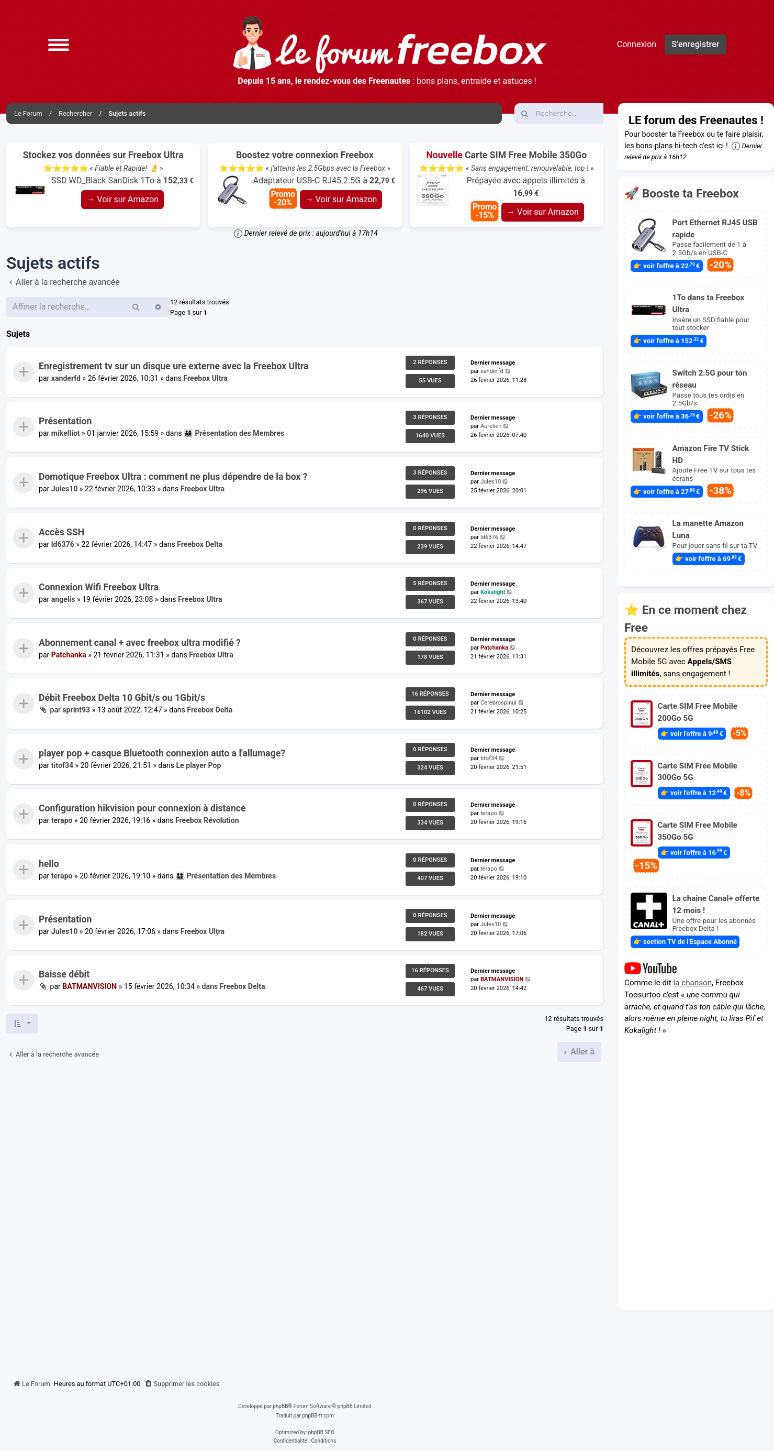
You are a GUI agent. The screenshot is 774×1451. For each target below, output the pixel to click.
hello (49, 864)
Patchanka (68, 655)
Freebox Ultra (205, 378)
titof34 (62, 765)
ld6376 (62, 544)
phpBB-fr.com (318, 1416)
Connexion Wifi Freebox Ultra (99, 587)
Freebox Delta (199, 544)
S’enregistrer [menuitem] (695, 44)
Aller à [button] (581, 1052)
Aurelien (491, 426)
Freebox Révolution (207, 821)
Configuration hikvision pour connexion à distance (142, 809)
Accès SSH (61, 532)
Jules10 (64, 489)
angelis (63, 600)
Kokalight (493, 592)
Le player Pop (198, 765)
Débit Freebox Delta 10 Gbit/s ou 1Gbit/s (122, 697)
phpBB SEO (321, 1432)
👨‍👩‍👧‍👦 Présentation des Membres (234, 434)
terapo (62, 821)
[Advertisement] (304, 1216)
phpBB (280, 1406)
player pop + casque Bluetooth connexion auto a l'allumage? (162, 753)
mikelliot (65, 434)
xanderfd (66, 378)
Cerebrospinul (498, 703)
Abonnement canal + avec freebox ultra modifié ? (140, 642)
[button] (58, 44)
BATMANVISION (89, 987)
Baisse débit (64, 974)
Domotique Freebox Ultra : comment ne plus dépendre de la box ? (173, 476)
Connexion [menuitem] (636, 44)
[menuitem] (182, 1384)
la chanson (693, 982)
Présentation (65, 421)
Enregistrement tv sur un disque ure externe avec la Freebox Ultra (173, 366)
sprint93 (76, 710)
